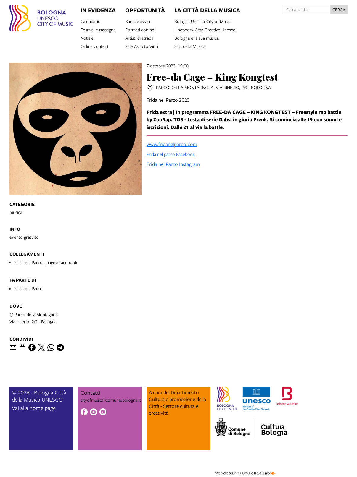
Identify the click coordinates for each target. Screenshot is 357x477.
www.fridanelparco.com (172, 144)
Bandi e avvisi (137, 21)
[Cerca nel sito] (307, 9)
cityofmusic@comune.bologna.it (111, 400)
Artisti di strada (139, 37)
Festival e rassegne (98, 29)
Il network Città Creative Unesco (205, 29)
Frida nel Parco (28, 288)
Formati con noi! (141, 29)
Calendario (91, 21)
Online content (95, 45)
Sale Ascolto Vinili (141, 45)
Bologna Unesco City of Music (202, 21)
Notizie (87, 37)
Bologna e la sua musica (196, 37)
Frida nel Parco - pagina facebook (45, 262)
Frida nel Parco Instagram (173, 164)
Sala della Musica (189, 45)
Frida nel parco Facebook (171, 154)
